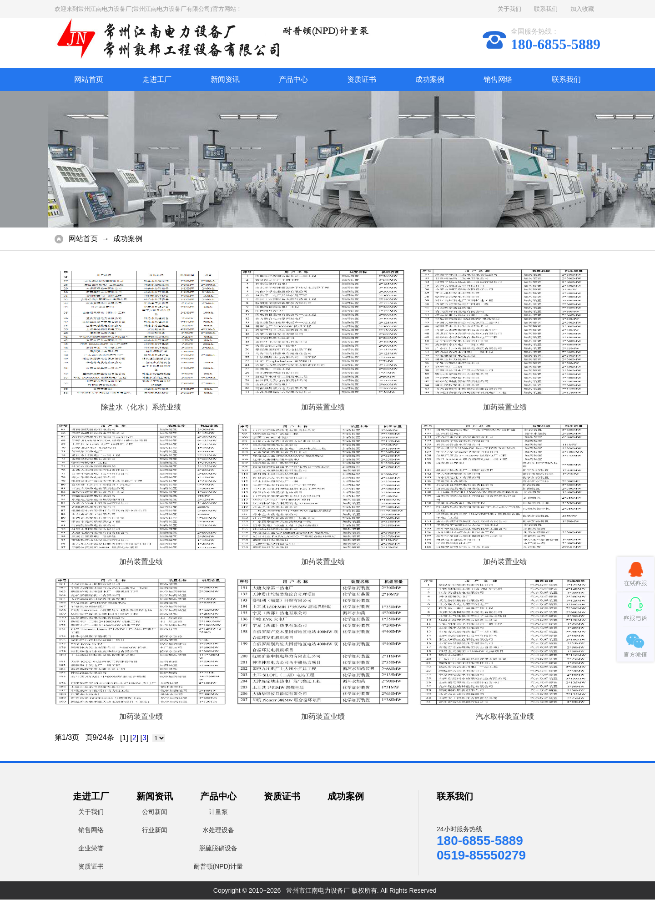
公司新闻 (154, 811)
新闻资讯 (225, 79)
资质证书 (361, 79)
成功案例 (429, 79)
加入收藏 (582, 8)
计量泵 (218, 811)
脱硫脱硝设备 (218, 848)
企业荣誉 (91, 848)
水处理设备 (218, 830)
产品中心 (293, 79)
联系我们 (546, 8)
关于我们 (509, 8)
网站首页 (88, 79)
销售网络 (498, 79)
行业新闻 (154, 830)
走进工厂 (156, 79)
